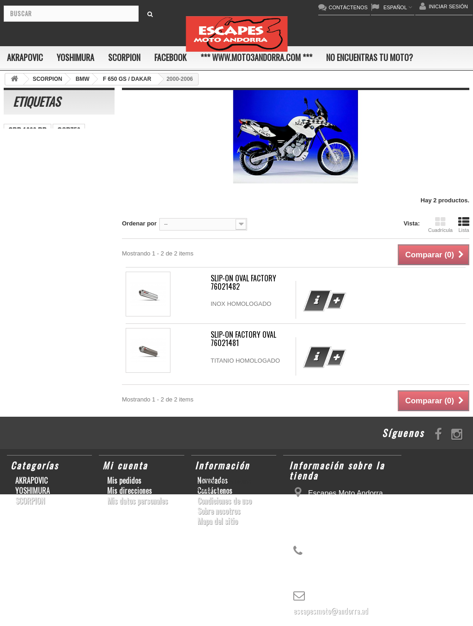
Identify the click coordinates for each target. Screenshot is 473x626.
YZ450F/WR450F (31, 185)
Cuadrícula (440, 224)
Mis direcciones (129, 490)
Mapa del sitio (217, 521)
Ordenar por (139, 223)
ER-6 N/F (52, 171)
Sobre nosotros (218, 511)
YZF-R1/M (22, 226)
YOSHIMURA (75, 57)
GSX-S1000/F (72, 157)
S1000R (19, 295)
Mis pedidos (124, 480)
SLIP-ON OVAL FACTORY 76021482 (243, 282)
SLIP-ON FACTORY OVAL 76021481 (243, 338)
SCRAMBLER (27, 143)
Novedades (212, 480)
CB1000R (60, 226)
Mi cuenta (125, 465)
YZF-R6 (55, 282)
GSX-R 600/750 (29, 240)
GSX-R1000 (69, 268)
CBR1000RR (25, 198)
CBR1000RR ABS (32, 254)
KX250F (88, 282)
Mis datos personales (137, 500)
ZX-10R (18, 171)
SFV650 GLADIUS (33, 212)
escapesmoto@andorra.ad (330, 610)
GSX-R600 (71, 143)
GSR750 (68, 129)
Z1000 (49, 295)
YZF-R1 (76, 185)
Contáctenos (214, 490)
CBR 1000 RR (27, 129)
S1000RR (21, 282)
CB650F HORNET (84, 323)
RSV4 (76, 254)
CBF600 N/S (25, 157)
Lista (463, 224)
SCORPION (124, 57)
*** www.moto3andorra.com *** (256, 57)
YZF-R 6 (80, 212)
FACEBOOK (170, 57)
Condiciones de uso (224, 500)
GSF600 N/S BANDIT (37, 309)
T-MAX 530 (83, 295)
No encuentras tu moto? (369, 57)
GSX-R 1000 (25, 268)
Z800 (61, 198)
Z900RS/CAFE (28, 323)
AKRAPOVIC (25, 57)
